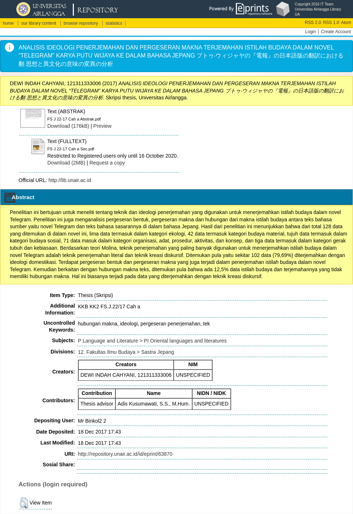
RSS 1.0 (331, 22)
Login (310, 31)
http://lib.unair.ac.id (69, 180)
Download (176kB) (68, 126)
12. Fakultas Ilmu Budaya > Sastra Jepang (126, 352)
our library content (38, 23)
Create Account (336, 31)
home (8, 23)
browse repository (81, 23)
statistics (114, 23)
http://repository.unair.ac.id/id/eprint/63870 (125, 454)
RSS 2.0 (313, 22)
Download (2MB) (66, 163)
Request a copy (107, 163)
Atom (346, 22)
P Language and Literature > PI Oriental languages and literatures (152, 341)
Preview (103, 126)
